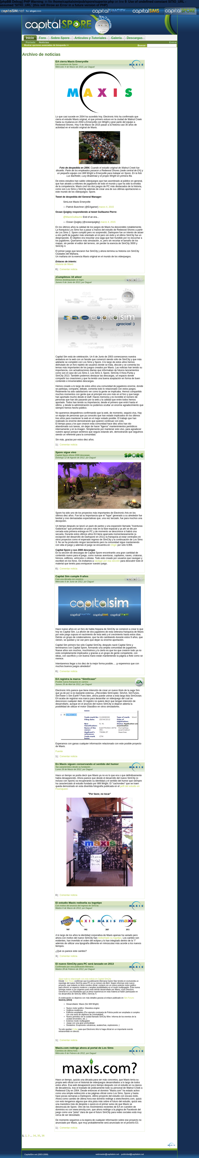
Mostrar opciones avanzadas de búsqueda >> (46, 45)
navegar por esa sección (107, 561)
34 (34, 1135)
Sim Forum (129, 998)
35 (38, 1135)
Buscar (142, 45)
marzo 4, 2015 (106, 207)
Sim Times (69, 981)
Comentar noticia (68, 269)
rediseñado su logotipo (109, 938)
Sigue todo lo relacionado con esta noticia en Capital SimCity (85, 979)
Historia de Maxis (64, 264)
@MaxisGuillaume (72, 217)
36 (43, 1135)
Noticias (44, 42)
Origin (114, 545)
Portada (30, 42)
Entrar (173, 42)
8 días (75, 1029)
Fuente (59, 751)
